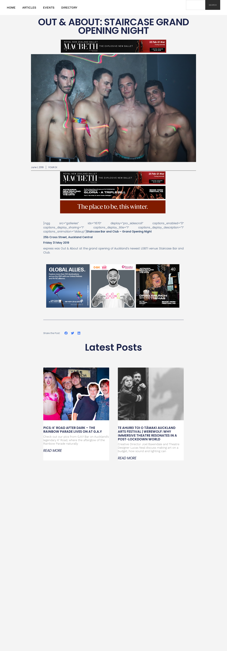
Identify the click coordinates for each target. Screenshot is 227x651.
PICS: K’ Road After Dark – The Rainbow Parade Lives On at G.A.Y (72, 430)
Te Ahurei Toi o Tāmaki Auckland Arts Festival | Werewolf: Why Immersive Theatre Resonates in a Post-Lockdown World (147, 434)
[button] (66, 333)
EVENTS (48, 7)
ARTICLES (29, 7)
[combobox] (195, 5)
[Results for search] (195, 11)
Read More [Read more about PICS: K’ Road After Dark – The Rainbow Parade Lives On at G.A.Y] (52, 450)
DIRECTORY (69, 7)
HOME (11, 7)
